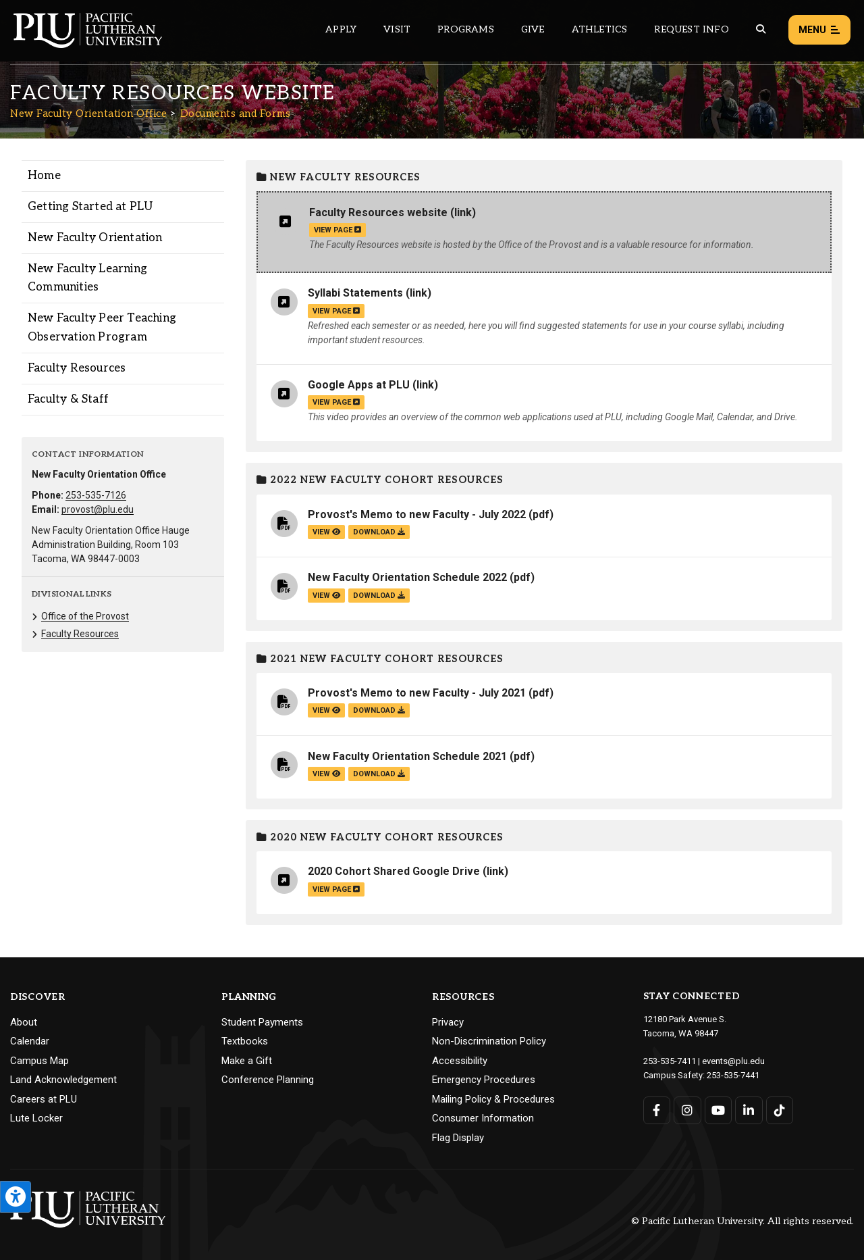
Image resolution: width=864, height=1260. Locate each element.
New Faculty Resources (338, 177)
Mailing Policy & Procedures (493, 1099)
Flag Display (458, 1138)
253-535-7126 (95, 495)
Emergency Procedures (483, 1080)
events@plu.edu (733, 1061)
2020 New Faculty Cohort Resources (380, 837)
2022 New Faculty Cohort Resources (380, 480)
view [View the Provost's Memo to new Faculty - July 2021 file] (326, 710)
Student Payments (262, 1022)
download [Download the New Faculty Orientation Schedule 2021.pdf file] (379, 774)
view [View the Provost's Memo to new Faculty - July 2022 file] (326, 532)
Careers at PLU (43, 1099)
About (23, 1022)
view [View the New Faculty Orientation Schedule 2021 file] (326, 774)
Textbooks (244, 1041)
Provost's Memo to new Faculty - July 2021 (417, 692)
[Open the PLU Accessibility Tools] (15, 1197)
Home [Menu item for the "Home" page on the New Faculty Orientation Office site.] (44, 175)
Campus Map (39, 1061)
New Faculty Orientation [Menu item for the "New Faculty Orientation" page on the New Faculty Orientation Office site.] (95, 238)
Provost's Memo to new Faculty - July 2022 (417, 514)
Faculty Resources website (378, 212)
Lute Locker (36, 1118)
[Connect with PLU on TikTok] (780, 1110)
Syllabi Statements (355, 292)
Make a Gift (246, 1061)
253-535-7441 (733, 1075)
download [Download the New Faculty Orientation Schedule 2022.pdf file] (379, 595)
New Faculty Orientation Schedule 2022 (407, 577)
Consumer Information (483, 1118)
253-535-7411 (669, 1061)
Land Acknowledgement (63, 1080)
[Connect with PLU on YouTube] (718, 1110)
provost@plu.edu (97, 509)
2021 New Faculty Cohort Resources (380, 659)
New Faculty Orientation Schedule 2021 (407, 756)
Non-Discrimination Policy (489, 1041)
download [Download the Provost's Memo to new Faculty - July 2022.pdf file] (379, 532)
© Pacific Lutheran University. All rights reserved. (742, 1221)
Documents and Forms (235, 113)
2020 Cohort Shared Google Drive (394, 871)
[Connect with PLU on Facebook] (657, 1110)
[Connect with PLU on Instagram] (687, 1110)
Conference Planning (267, 1080)
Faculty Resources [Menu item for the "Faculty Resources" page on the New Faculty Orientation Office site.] (77, 368)
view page (337, 230)
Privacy (448, 1022)
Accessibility (459, 1061)
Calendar (29, 1041)
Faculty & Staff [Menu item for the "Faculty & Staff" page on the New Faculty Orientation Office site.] (68, 399)
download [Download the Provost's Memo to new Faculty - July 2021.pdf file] (379, 710)
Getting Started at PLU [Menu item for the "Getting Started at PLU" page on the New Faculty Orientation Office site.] (90, 206)
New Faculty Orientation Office (88, 113)
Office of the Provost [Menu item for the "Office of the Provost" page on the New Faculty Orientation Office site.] (85, 616)
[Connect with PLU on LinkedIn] (749, 1110)
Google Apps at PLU (359, 384)
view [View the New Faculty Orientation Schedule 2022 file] (326, 595)
